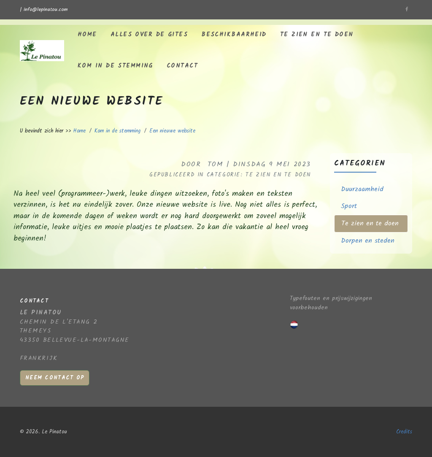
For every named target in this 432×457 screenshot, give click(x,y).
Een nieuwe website (172, 131)
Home (87, 35)
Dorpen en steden (367, 240)
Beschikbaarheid (234, 35)
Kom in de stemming (115, 66)
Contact (182, 66)
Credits (404, 432)
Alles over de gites (149, 35)
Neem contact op (54, 377)
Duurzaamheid (362, 189)
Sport (349, 206)
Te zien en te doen (317, 35)
